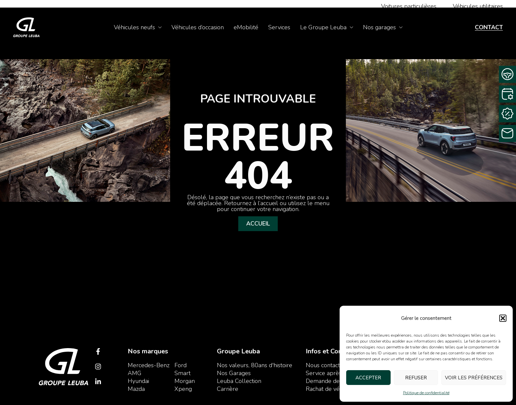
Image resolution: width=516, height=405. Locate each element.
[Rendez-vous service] (507, 94)
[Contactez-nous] (507, 133)
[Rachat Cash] (507, 113)
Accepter (368, 377)
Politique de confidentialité (426, 392)
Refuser (416, 377)
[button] (503, 318)
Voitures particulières (408, 6)
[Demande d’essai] (507, 74)
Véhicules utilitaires (478, 6)
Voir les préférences (474, 377)
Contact (489, 27)
